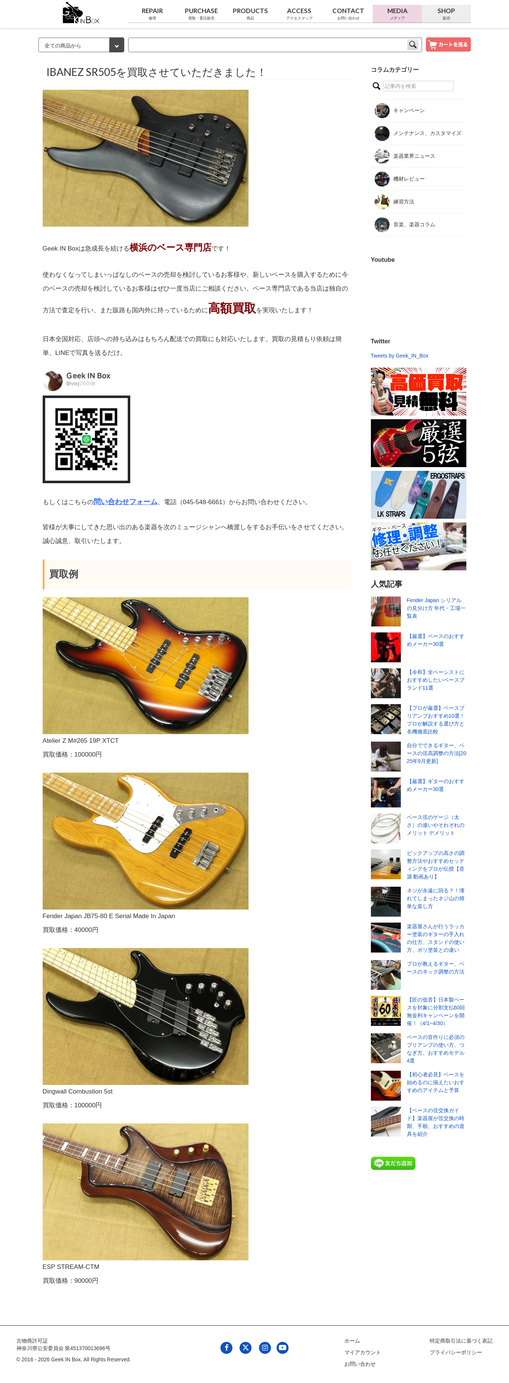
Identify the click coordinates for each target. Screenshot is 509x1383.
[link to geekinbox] (81, 11)
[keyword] (275, 44)
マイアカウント (362, 1352)
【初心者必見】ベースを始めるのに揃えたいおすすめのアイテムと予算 (435, 1082)
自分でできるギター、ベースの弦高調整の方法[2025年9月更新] (436, 753)
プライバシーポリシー (456, 1352)
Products (250, 14)
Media (397, 14)
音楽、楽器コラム (405, 224)
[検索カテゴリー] (81, 44)
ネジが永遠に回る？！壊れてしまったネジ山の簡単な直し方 (435, 898)
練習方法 (394, 201)
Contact (348, 14)
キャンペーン (400, 110)
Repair (152, 14)
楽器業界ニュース (405, 156)
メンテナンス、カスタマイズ (418, 133)
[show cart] (448, 44)
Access (299, 14)
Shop (446, 14)
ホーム (352, 1341)
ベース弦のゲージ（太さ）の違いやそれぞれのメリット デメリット (435, 825)
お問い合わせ (360, 1364)
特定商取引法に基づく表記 (461, 1341)
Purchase (201, 14)
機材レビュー (400, 179)
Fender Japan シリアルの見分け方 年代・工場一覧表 (436, 608)
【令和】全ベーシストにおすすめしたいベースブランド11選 (435, 680)
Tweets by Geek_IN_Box (400, 356)
